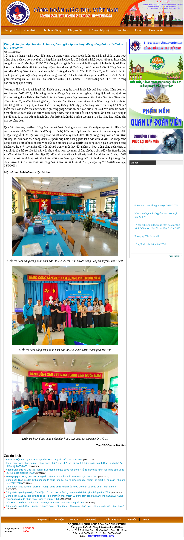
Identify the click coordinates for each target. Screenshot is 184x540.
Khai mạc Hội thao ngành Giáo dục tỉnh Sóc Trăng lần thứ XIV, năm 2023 (44, 459)
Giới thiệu (58, 519)
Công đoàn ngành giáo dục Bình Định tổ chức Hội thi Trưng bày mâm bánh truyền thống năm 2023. (58, 492)
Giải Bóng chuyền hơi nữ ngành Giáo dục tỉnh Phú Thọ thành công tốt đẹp (45, 502)
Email (146, 519)
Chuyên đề (90, 519)
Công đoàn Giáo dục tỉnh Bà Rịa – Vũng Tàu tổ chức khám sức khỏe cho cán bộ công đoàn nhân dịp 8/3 (61, 486)
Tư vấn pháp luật (111, 519)
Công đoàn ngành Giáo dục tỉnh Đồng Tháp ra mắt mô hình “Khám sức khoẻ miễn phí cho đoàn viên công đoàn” (65, 506)
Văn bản (132, 519)
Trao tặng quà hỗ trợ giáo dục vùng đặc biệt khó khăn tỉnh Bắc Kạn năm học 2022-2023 (51, 476)
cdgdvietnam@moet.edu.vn (101, 536)
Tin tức (74, 519)
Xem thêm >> (175, 256)
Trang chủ (41, 519)
